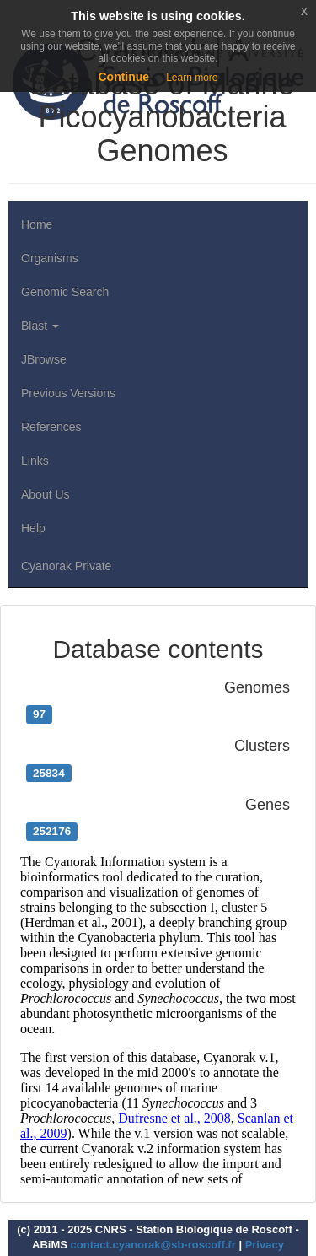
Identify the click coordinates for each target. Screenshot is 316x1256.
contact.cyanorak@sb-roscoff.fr (153, 1244)
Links (35, 460)
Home (36, 224)
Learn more (191, 78)
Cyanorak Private (66, 566)
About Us (45, 494)
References (51, 427)
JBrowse (44, 359)
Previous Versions (68, 393)
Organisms (49, 258)
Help (33, 528)
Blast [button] (40, 325)
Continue (123, 77)
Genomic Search (65, 292)
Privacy (264, 1244)
